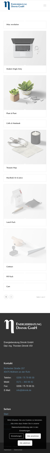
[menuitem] (44, 5)
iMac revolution (12, 25)
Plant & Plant (11, 113)
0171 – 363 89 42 (25, 382)
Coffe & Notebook (13, 123)
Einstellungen (16, 436)
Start (6, 414)
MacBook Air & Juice (14, 178)
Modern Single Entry (14, 69)
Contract (9, 267)
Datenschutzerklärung (20, 427)
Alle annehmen (33, 436)
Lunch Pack (10, 222)
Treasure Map (11, 168)
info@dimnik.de (24, 390)
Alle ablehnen (25, 443)
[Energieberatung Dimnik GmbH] (21, 5)
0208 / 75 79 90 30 (25, 377)
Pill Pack (9, 277)
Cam (8, 287)
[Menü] (44, 5)
